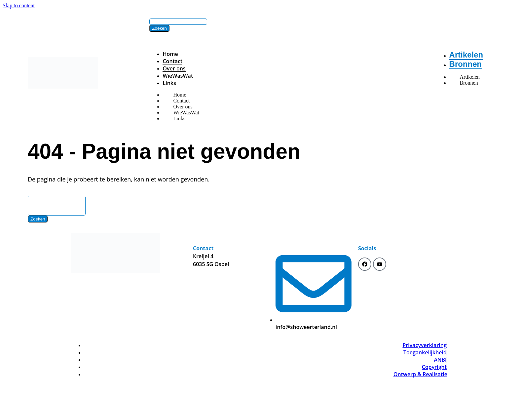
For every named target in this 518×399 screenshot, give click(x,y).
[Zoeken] (159, 28)
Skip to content (19, 5)
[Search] (178, 22)
